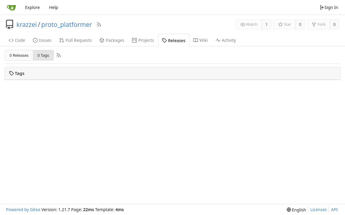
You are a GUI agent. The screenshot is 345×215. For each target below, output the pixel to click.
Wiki (200, 40)
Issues (42, 40)
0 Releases (19, 55)
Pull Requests (75, 40)
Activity (226, 40)
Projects (143, 40)
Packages (111, 40)
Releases (173, 40)
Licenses (318, 209)
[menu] (296, 210)
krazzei (26, 24)
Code (17, 40)
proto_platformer (66, 24)
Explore (32, 7)
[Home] (11, 7)
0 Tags (43, 55)
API (334, 209)
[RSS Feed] (99, 24)
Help (53, 7)
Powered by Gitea (23, 209)
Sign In (329, 7)
